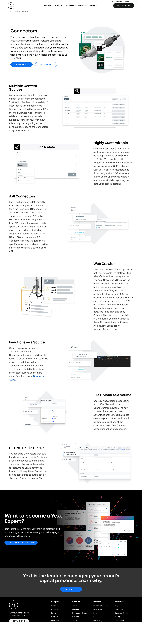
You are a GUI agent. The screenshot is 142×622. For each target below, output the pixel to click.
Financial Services (100, 605)
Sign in (112, 1)
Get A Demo (71, 589)
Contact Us (119, 1)
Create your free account (21, 543)
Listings (75, 609)
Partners (54, 617)
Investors (55, 621)
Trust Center (119, 621)
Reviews (75, 617)
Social (74, 621)
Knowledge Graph (79, 613)
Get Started (124, 5)
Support (126, 1)
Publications (119, 609)
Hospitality (97, 621)
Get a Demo (46, 64)
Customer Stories (121, 613)
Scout (74, 605)
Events (117, 617)
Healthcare (97, 609)
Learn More (21, 64)
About (53, 605)
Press (53, 613)
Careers (54, 609)
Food (95, 617)
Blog (116, 605)
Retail (95, 613)
